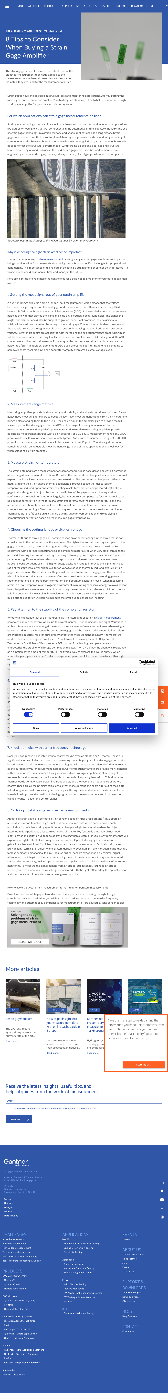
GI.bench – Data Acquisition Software (24, 1349)
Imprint (8, 1211)
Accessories (8, 1370)
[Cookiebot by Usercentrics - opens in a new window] (141, 662)
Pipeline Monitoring (74, 1288)
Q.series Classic (12, 1284)
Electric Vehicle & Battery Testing (81, 1243)
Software (7, 1345)
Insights (106, 6)
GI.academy (128, 1301)
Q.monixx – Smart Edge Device (20, 1333)
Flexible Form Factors (15, 1288)
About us (90, 6)
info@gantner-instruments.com (20, 1171)
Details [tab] (84, 672)
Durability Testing (73, 1252)
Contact (130, 1326)
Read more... (12, 1041)
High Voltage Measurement (16, 1247)
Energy (66, 1280)
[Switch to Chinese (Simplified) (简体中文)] (8, 1203)
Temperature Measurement (16, 1252)
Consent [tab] (35, 672)
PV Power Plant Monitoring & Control (83, 1292)
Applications (71, 6)
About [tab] (133, 672)
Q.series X (9, 1280)
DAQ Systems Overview (14, 1275)
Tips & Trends (13, 30)
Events (129, 1234)
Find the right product (14, 1374)
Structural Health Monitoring (79, 1313)
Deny (36, 728)
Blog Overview (129, 1316)
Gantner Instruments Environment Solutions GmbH (19, 1191)
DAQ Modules (9, 1296)
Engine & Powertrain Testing (79, 1247)
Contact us (128, 1331)
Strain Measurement (13, 1239)
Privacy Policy (88, 1108)
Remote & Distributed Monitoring (19, 1256)
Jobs (124, 1262)
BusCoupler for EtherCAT (17, 1329)
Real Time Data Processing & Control (21, 1260)
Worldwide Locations (133, 1254)
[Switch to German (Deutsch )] (8, 1199)
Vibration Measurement (14, 1243)
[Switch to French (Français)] (8, 1207)
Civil (64, 1309)
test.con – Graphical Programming (22, 1362)
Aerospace (68, 1259)
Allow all (132, 728)
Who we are (128, 1271)
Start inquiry (143, 1055)
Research (127, 1267)
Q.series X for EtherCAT (16, 1309)
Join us (126, 1239)
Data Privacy (11, 1215)
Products (50, 6)
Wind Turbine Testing (75, 1284)
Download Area (130, 1296)
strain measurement (51, 259)
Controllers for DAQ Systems (17, 1316)
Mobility (66, 1239)
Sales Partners (129, 1258)
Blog (127, 1311)
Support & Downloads (131, 6)
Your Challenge (29, 6)
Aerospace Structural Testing (79, 1268)
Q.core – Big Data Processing (19, 1337)
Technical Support (132, 1292)
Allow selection (84, 728)
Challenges (14, 1234)
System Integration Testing (78, 1272)
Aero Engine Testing (74, 1263)
